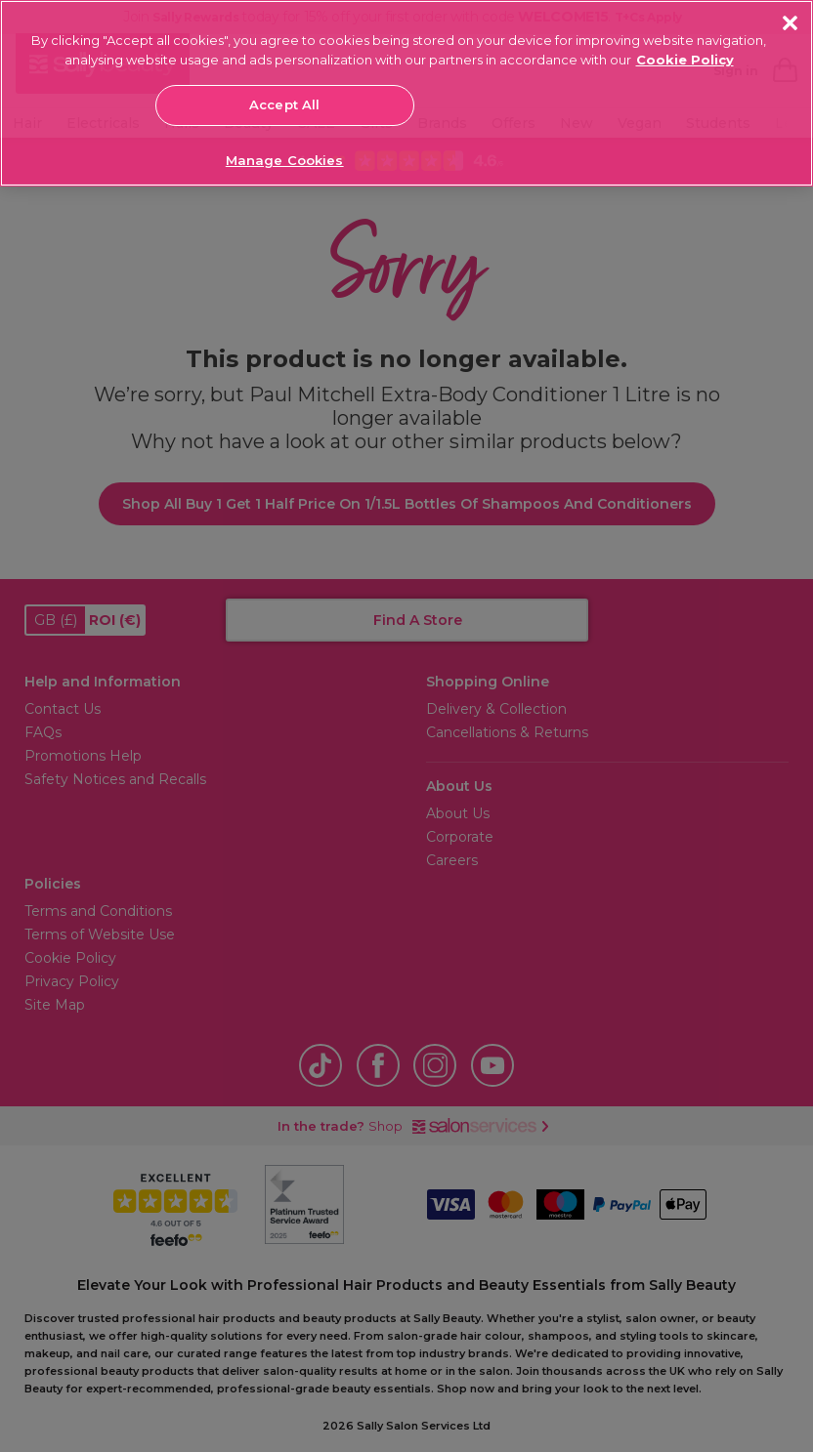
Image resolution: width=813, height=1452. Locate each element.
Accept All (284, 104)
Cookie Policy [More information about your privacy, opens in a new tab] (685, 59)
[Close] (790, 23)
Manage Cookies (285, 160)
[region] (406, 93)
